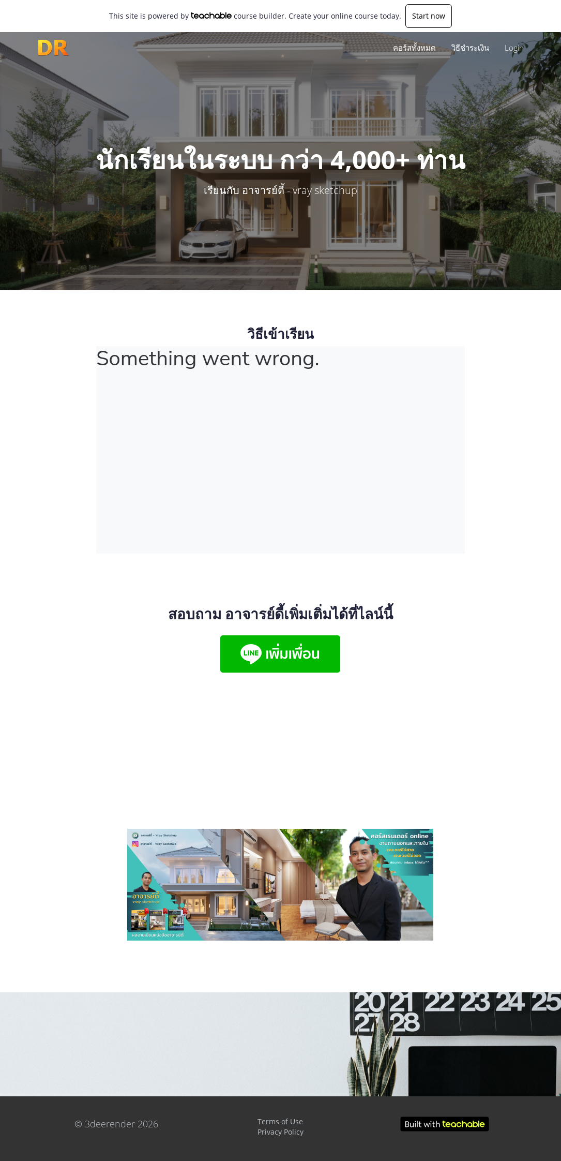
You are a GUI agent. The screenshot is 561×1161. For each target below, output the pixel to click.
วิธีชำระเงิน (470, 47)
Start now (428, 16)
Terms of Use (280, 1121)
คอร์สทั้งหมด (414, 47)
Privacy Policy (280, 1132)
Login (514, 47)
